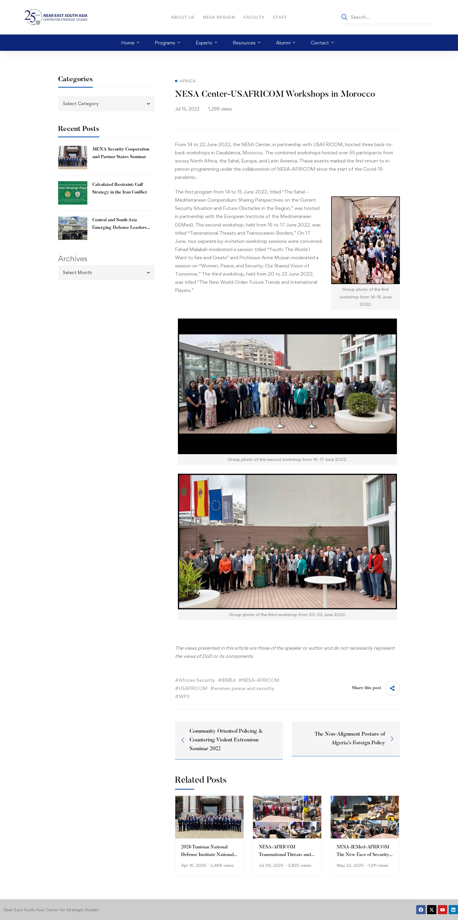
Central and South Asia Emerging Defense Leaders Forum (119, 228)
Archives (72, 258)
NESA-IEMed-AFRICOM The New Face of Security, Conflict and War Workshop (364, 855)
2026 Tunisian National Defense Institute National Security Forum (207, 855)
